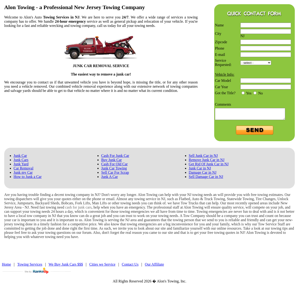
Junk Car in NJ (200, 170)
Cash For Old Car (114, 166)
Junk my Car (23, 175)
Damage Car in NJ (203, 175)
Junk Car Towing (114, 170)
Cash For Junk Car (115, 158)
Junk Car (20, 158)
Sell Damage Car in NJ (206, 179)
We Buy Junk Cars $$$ (66, 266)
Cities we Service (102, 266)
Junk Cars (21, 162)
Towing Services (29, 266)
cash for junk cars (78, 209)
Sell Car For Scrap (115, 175)
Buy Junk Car (111, 162)
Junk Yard (21, 166)
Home (6, 266)
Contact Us (130, 266)
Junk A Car (109, 179)
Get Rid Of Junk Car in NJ (209, 166)
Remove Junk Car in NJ (206, 162)
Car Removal (23, 170)
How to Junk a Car (28, 179)
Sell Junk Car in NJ (203, 158)
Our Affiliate (154, 266)
